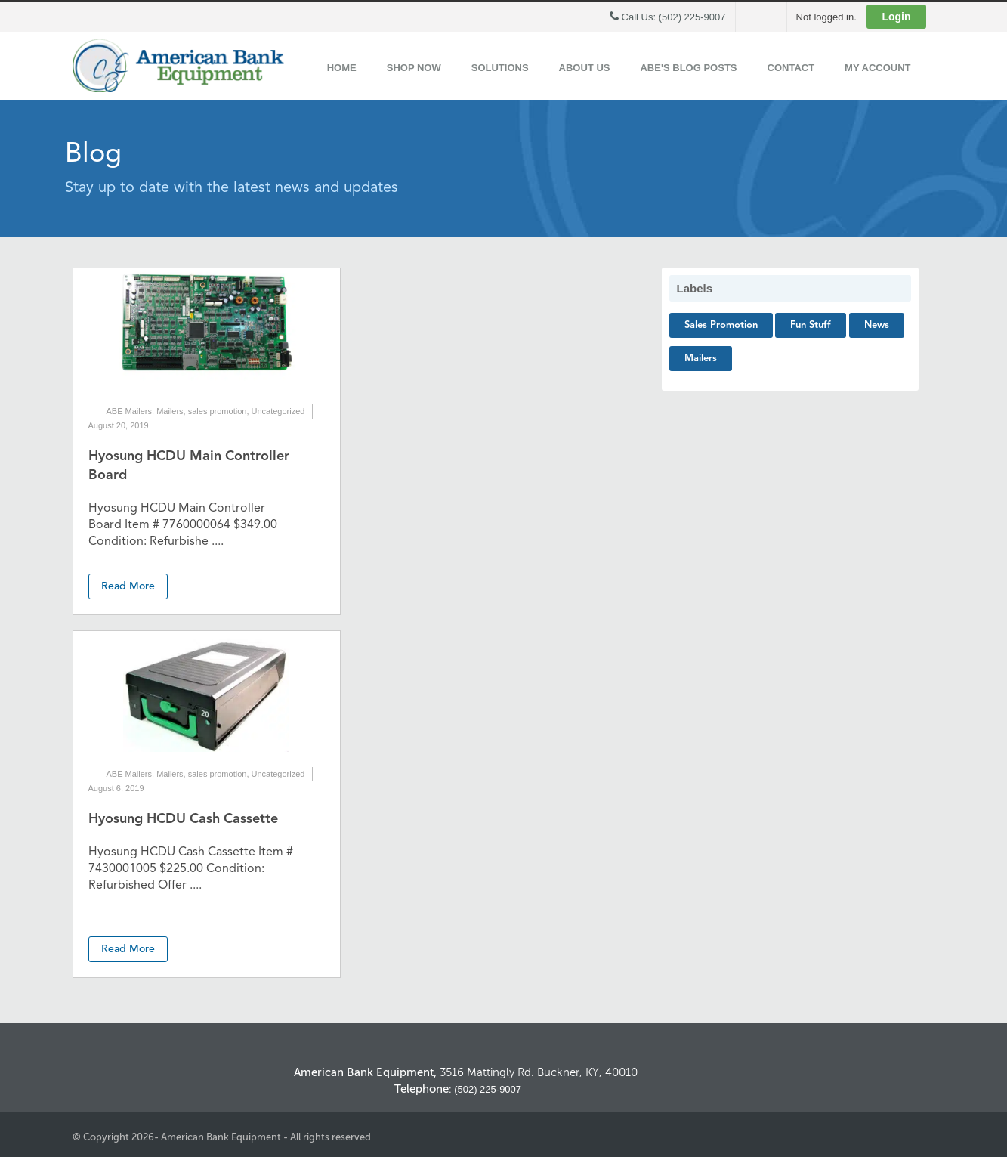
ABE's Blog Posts (688, 67)
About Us (584, 67)
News (876, 325)
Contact (791, 67)
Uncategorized (278, 411)
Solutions (500, 67)
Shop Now (414, 67)
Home (342, 67)
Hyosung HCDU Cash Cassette (183, 819)
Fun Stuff (810, 325)
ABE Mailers (130, 411)
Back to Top (871, 1024)
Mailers (169, 411)
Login (896, 17)
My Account (877, 67)
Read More (128, 586)
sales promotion (217, 411)
